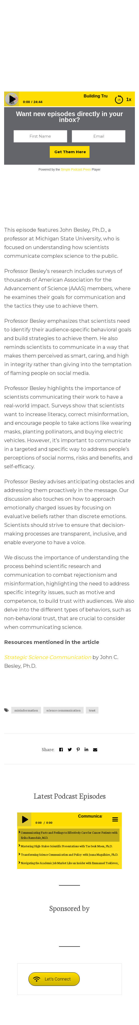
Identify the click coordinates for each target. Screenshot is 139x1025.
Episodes (53, 72)
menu (115, 819)
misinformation (26, 710)
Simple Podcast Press (76, 169)
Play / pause (24, 819)
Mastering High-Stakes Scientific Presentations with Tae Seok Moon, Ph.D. (66, 846)
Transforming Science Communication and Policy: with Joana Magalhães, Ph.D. (69, 854)
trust (92, 710)
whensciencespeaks (21, 72)
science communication (63, 710)
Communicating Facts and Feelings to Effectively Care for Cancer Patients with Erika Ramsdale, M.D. (69, 834)
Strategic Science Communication (47, 657)
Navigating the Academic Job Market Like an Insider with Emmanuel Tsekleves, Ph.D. (69, 865)
